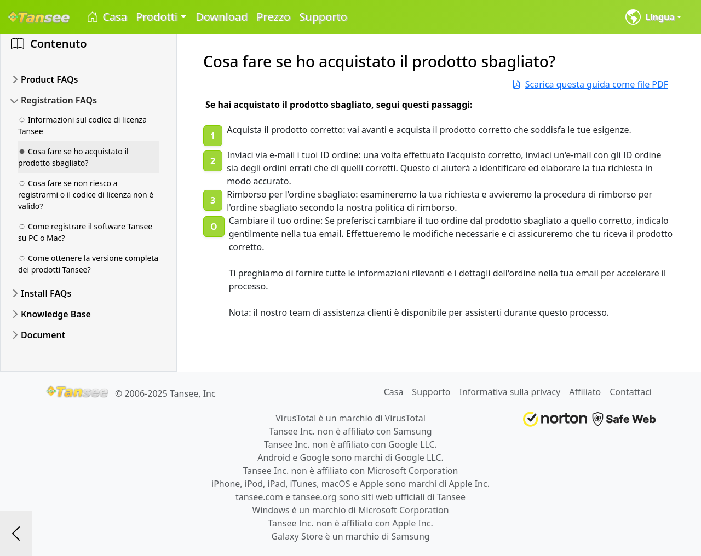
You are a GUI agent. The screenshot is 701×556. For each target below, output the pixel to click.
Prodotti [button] (156, 16)
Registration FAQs (59, 100)
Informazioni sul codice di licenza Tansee (82, 125)
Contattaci (631, 392)
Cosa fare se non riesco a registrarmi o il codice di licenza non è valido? (85, 194)
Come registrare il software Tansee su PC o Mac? (85, 232)
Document (43, 335)
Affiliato (585, 392)
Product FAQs (49, 79)
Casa (106, 17)
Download (222, 16)
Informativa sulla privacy (509, 392)
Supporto (323, 16)
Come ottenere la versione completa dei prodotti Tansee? (88, 264)
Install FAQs (46, 293)
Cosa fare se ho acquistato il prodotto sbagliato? (73, 157)
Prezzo (273, 16)
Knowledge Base (56, 314)
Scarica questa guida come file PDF (590, 84)
